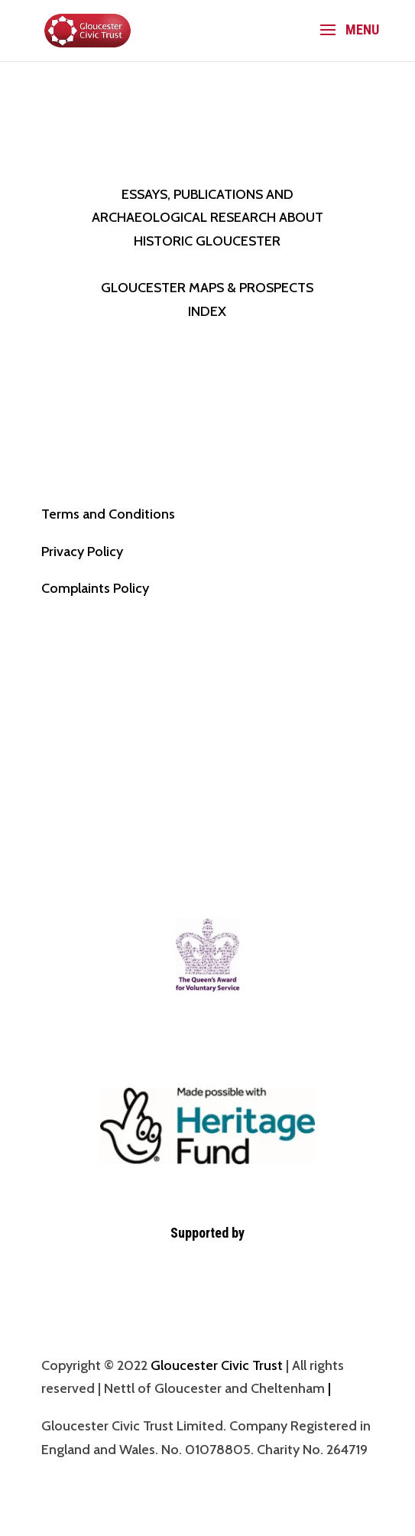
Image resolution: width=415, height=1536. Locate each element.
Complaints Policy (95, 588)
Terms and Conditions (108, 514)
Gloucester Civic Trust (217, 1365)
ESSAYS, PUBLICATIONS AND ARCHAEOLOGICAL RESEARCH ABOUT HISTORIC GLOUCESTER (207, 217)
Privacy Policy (82, 551)
